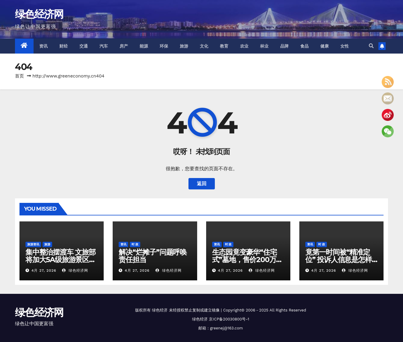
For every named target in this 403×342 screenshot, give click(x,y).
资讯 (43, 46)
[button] (371, 46)
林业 (264, 46)
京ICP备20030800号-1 (229, 319)
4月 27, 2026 (43, 270)
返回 (201, 183)
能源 (144, 46)
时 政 (135, 244)
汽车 (103, 46)
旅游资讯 (33, 244)
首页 (19, 76)
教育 (224, 46)
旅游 (184, 46)
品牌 (284, 46)
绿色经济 (159, 310)
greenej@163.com (226, 328)
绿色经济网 (39, 14)
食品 (304, 46)
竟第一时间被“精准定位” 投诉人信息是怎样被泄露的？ (338, 259)
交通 (83, 46)
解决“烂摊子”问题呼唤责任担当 (153, 256)
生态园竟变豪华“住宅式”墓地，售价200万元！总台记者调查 (244, 259)
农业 (244, 46)
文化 (204, 46)
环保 (164, 46)
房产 (124, 46)
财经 (63, 46)
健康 (324, 46)
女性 (344, 46)
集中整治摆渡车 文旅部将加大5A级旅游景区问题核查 (60, 259)
